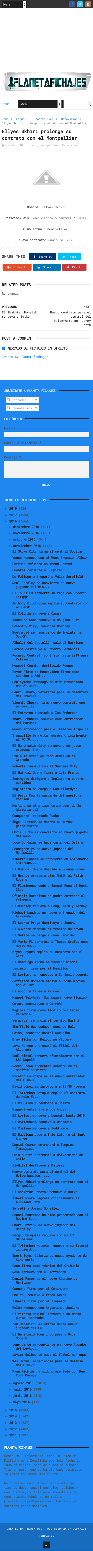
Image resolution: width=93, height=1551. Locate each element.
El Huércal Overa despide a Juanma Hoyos (48, 869)
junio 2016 (23, 1396)
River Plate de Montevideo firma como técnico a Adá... (45, 674)
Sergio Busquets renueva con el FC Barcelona (43, 1237)
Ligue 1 (22, 119)
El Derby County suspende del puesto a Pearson (46, 797)
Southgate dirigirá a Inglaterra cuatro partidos (47, 781)
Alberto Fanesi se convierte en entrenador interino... (50, 861)
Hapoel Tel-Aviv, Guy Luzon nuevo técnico (49, 997)
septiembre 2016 (28, 546)
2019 (14, 509)
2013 (14, 1423)
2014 (14, 1416)
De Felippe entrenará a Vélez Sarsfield (47, 577)
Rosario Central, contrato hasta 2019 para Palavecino (50, 657)
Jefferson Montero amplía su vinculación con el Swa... (48, 983)
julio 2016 (23, 1389)
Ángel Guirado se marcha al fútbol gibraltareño (43, 824)
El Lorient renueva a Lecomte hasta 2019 (48, 1116)
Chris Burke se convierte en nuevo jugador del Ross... (50, 834)
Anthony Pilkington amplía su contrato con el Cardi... (50, 605)
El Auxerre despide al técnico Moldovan (47, 929)
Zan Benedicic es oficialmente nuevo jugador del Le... (44, 1326)
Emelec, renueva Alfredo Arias (39, 1295)
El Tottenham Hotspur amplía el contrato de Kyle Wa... (48, 1095)
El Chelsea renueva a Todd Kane (40, 1128)
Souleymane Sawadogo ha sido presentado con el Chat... (47, 684)
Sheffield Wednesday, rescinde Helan (44, 1027)
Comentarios (19, 408)
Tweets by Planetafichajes (25, 357)
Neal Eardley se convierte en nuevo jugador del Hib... (43, 585)
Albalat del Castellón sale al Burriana (47, 643)
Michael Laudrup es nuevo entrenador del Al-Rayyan (48, 914)
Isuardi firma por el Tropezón (39, 1301)
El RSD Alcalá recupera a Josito (41, 1103)
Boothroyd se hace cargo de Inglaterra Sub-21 (46, 634)
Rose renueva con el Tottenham (39, 1272)
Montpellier (44, 119)
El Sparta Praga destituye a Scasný (43, 923)
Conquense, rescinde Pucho (35, 816)
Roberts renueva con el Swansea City (44, 766)
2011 (14, 1435)
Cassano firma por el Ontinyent (40, 1289)
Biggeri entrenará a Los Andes (39, 1109)
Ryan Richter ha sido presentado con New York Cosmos (48, 1373)
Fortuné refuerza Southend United (42, 564)
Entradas (16, 400)
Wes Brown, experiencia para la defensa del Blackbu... (47, 1363)
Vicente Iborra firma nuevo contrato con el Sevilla (48, 704)
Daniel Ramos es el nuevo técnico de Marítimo (44, 1280)
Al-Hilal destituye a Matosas (38, 1165)
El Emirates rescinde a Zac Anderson (44, 713)
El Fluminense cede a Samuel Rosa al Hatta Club (50, 888)
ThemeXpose (33, 1529)
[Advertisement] (46, 42)
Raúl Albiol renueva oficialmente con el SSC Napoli (48, 1058)
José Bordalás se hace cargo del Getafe (47, 843)
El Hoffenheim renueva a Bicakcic (42, 1122)
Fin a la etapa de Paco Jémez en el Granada (43, 758)
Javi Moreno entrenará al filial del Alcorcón (44, 1048)
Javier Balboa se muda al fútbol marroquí (49, 1355)
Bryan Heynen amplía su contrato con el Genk (47, 954)
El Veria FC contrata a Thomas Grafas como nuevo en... (50, 944)
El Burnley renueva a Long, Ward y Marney (49, 906)
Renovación (69, 119)
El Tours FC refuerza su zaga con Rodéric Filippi (49, 595)
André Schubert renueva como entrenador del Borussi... (47, 721)
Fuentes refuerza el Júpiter (37, 570)
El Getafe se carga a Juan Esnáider (43, 935)
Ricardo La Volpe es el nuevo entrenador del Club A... (48, 1078)
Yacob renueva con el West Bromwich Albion (50, 558)
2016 (14, 521)
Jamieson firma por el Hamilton (40, 968)
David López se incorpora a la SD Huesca (48, 1087)
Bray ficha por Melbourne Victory (42, 1039)
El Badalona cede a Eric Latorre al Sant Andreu (48, 1136)
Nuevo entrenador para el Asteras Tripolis (50, 729)
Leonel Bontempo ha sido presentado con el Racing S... (50, 1217)
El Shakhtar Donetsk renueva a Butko (44, 1192)
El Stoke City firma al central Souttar (47, 551)
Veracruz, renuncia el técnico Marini (45, 1020)
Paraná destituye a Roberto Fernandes (45, 649)
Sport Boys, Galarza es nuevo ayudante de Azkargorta (49, 1258)
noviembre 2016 (27, 533)
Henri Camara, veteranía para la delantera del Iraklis (50, 694)
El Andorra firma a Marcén (35, 991)
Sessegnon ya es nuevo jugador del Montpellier (43, 851)
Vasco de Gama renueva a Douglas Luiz (45, 620)
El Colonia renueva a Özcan (36, 614)
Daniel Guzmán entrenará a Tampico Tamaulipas (43, 1147)
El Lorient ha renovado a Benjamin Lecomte (50, 975)
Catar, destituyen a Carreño (37, 1004)
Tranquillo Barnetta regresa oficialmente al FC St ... (49, 738)
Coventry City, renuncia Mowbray (41, 626)
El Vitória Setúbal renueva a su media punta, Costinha (46, 1316)
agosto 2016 (24, 1383)
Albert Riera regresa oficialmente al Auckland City (45, 1200)
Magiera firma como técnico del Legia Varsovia (45, 1012)
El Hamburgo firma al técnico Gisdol (44, 962)
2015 (14, 1410)
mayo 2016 (22, 1402)
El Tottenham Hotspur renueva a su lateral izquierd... (50, 1247)
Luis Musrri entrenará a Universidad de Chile (47, 1157)
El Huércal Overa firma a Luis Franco (45, 772)
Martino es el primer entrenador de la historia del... (46, 808)
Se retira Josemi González (35, 1209)
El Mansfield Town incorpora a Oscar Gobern (44, 1336)
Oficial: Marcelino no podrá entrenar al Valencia (48, 898)
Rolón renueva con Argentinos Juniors (45, 1308)
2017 (14, 515)
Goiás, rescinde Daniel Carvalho (41, 1033)
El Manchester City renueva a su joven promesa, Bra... (46, 748)
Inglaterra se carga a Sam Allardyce (44, 789)
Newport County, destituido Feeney (43, 665)
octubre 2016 (25, 540)
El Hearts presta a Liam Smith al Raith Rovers (47, 877)
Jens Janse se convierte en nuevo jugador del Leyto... (49, 1347)
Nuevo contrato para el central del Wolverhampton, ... (43, 1174)
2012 (14, 1429)
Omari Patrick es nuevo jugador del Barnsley (43, 1227)
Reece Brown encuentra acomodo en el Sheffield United (44, 1068)
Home (5, 104)
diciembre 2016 (27, 527)
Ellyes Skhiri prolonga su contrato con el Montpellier (50, 1184)
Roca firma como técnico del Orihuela (45, 1266)
